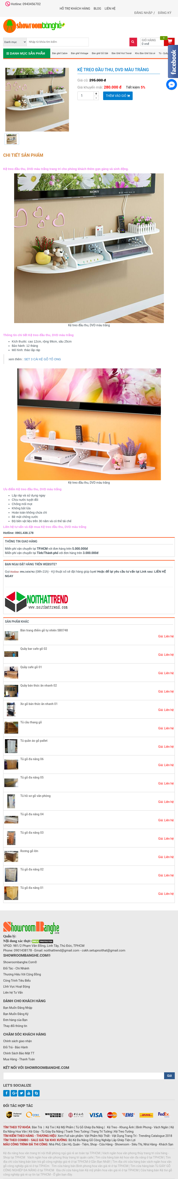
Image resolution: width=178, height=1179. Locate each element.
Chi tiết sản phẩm (23, 155)
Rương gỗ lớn (29, 851)
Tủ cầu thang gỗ (31, 722)
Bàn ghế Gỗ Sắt (100, 53)
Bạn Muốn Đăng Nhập (17, 1007)
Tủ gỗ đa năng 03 (32, 832)
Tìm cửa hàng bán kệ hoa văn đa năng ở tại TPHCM (129, 1157)
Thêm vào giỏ (118, 96)
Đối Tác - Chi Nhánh (16, 968)
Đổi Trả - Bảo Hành (15, 1047)
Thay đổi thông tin (15, 1026)
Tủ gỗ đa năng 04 (32, 814)
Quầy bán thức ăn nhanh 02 (38, 685)
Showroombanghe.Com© (20, 962)
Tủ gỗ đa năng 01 (32, 887)
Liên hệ (110, 8)
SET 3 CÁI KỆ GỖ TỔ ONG (42, 359)
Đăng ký (164, 13)
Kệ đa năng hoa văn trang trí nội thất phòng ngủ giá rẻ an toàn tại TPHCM (51, 1153)
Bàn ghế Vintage (79, 53)
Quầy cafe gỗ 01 (31, 667)
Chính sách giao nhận (17, 1041)
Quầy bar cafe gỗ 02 (33, 648)
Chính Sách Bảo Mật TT (18, 1053)
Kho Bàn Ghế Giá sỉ (145, 53)
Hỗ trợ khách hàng (75, 8)
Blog (97, 8)
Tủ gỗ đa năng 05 (32, 777)
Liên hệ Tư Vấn (13, 992)
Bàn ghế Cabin (59, 53)
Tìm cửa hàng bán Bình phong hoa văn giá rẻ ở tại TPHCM (90, 1166)
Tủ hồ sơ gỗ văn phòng (35, 796)
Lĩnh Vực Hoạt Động (16, 986)
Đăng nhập (143, 13)
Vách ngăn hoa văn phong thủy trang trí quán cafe (60, 1157)
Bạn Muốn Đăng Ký (15, 1014)
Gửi (169, 1075)
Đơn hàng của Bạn (15, 1020)
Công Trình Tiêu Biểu (17, 980)
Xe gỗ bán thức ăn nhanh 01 (39, 704)
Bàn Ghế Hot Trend (121, 53)
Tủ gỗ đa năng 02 (32, 869)
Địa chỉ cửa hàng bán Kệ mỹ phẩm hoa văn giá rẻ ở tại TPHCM (97, 1170)
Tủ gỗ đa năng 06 (32, 759)
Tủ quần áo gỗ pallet (33, 740)
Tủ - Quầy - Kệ (166, 53)
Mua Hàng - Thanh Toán (19, 1059)
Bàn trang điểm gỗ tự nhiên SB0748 (44, 630)
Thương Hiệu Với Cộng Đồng (22, 974)
